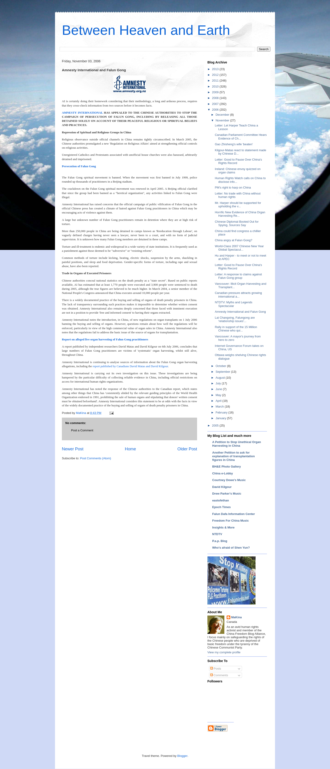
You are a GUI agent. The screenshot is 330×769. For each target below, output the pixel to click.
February (222, 412)
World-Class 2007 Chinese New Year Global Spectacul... (239, 248)
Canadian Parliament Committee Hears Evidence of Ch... (241, 136)
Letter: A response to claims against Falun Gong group (238, 276)
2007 (216, 104)
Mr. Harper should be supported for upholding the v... (238, 204)
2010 (216, 86)
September (223, 371)
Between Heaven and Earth (146, 30)
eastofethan (220, 500)
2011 (216, 80)
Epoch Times (221, 507)
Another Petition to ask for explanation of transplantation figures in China (233, 456)
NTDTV (217, 534)
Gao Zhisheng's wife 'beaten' (234, 144)
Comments (219, 675)
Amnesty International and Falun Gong (240, 311)
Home (130, 449)
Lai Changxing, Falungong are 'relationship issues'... (235, 319)
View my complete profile (223, 652)
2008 (216, 98)
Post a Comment (82, 430)
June (219, 389)
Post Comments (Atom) (95, 458)
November (223, 120)
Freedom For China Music (230, 520)
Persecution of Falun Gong (79, 166)
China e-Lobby (222, 473)
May (219, 395)
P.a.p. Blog (219, 541)
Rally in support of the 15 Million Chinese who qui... (236, 328)
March (220, 406)
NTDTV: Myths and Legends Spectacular (233, 304)
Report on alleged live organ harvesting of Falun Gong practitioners (105, 339)
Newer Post (72, 449)
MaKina (236, 617)
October (221, 366)
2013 (216, 69)
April (219, 400)
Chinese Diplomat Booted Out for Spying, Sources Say (236, 223)
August (221, 377)
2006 (216, 109)
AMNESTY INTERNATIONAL (82, 112)
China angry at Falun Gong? (233, 240)
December (223, 114)
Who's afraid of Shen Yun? (231, 547)
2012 (216, 75)
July (219, 383)
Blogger (182, 756)
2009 (216, 92)
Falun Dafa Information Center (233, 514)
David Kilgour (222, 487)
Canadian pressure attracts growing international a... (238, 294)
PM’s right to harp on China (233, 187)
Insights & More (223, 527)
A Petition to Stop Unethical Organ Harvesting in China (236, 443)
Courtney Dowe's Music (229, 480)
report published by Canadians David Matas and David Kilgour (130, 366)
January (221, 418)
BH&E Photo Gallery (226, 466)
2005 (216, 425)
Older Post (187, 449)
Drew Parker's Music (226, 493)
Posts (215, 668)
